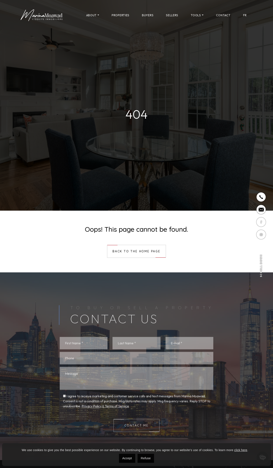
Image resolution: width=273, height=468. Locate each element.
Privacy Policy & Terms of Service (105, 439)
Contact (223, 15)
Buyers (147, 15)
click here (240, 450)
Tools (196, 15)
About (91, 15)
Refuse (146, 458)
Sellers (172, 15)
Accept (127, 458)
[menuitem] (245, 15)
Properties (120, 15)
